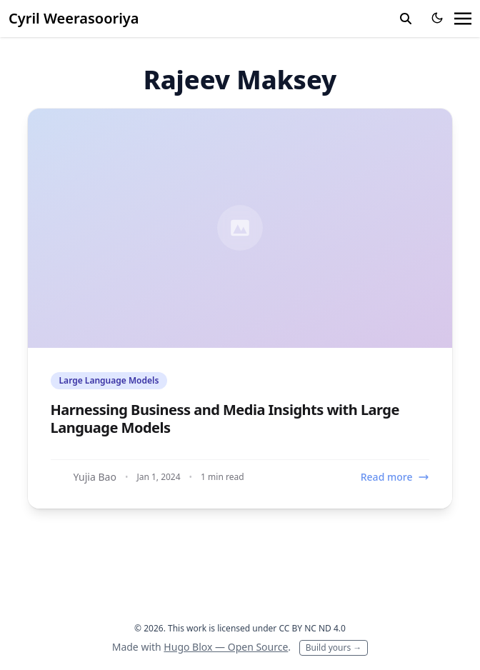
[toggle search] (405, 18)
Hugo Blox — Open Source (226, 647)
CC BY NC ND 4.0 (312, 628)
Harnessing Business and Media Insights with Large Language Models (225, 418)
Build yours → (334, 647)
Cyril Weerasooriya (74, 18)
